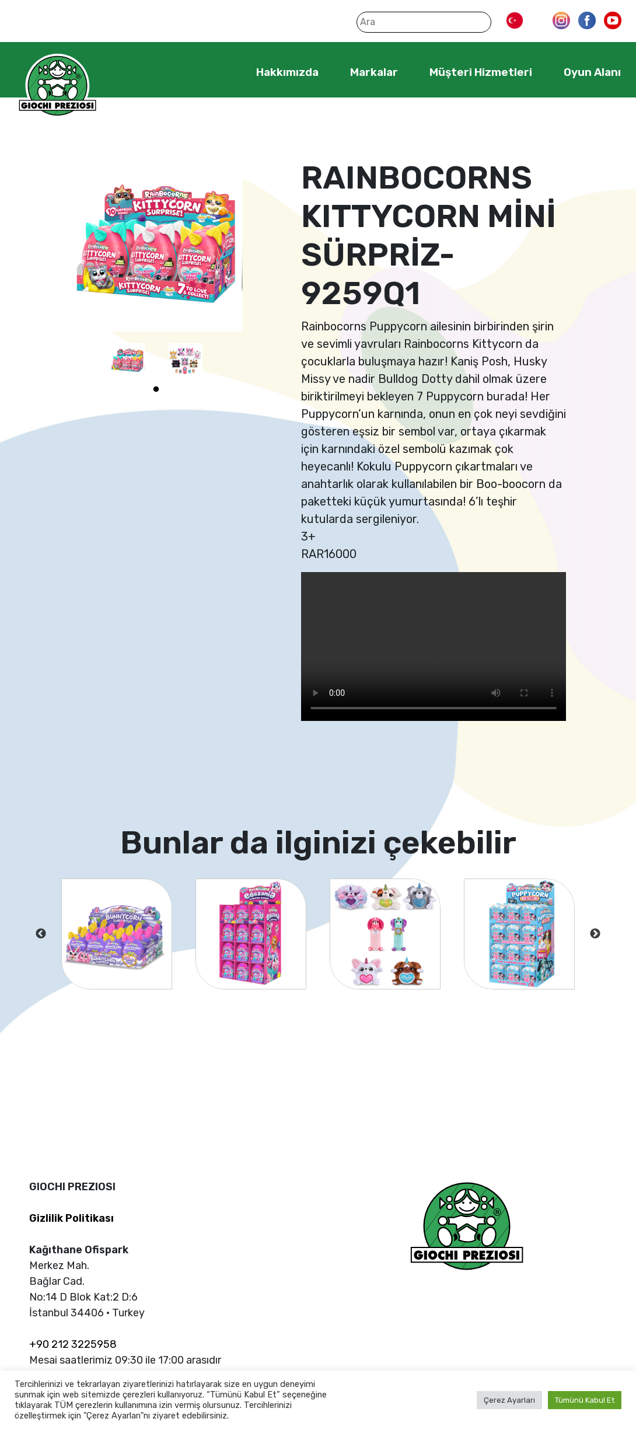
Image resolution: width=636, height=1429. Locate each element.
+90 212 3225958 (73, 1344)
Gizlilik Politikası (71, 1218)
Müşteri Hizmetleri (480, 72)
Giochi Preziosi (57, 86)
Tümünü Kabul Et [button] (584, 1400)
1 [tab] (156, 389)
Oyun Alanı (592, 72)
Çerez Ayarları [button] (509, 1400)
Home (220, 72)
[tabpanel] (127, 360)
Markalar (374, 72)
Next (595, 934)
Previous (41, 934)
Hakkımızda (287, 72)
